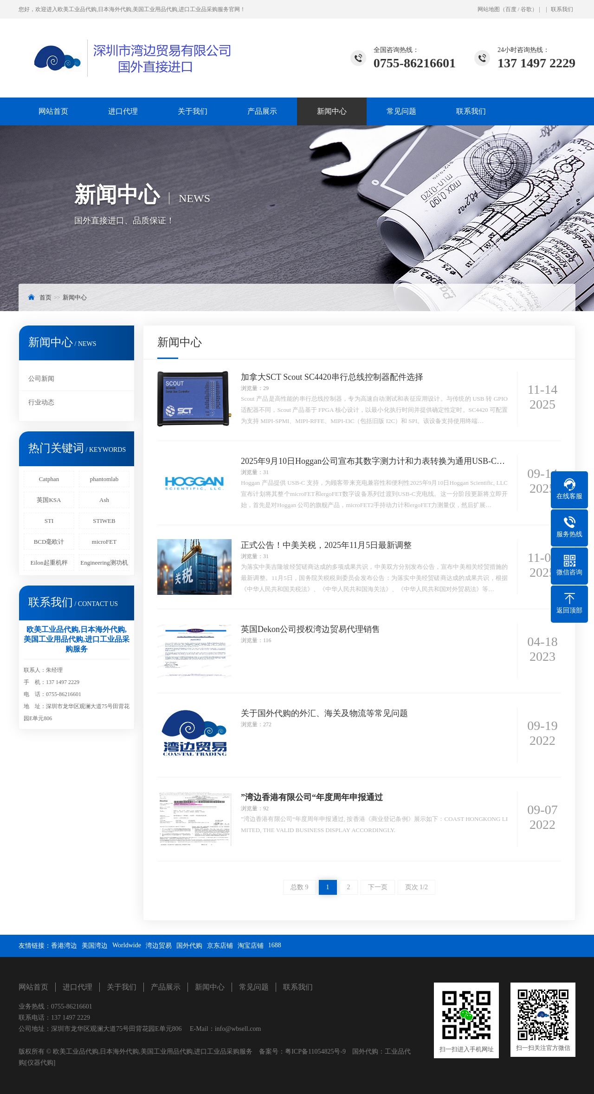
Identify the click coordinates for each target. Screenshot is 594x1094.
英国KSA (49, 499)
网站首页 (53, 111)
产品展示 (262, 111)
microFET (104, 541)
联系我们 (562, 9)
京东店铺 (220, 945)
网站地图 (489, 9)
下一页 (377, 887)
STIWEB (104, 520)
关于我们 (192, 111)
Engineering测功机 (104, 562)
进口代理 (123, 111)
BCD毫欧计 (49, 541)
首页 (45, 297)
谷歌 (526, 9)
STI (49, 520)
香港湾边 (64, 945)
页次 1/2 (416, 887)
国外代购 (189, 945)
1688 (274, 945)
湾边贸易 (159, 945)
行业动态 (41, 402)
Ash (104, 499)
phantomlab (104, 478)
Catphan (49, 478)
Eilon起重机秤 (48, 562)
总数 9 (300, 887)
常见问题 (401, 111)
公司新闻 (41, 378)
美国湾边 (95, 945)
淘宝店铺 (251, 945)
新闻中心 (332, 111)
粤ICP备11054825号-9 (315, 1051)
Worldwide (126, 945)
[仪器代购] (40, 1062)
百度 (511, 9)
